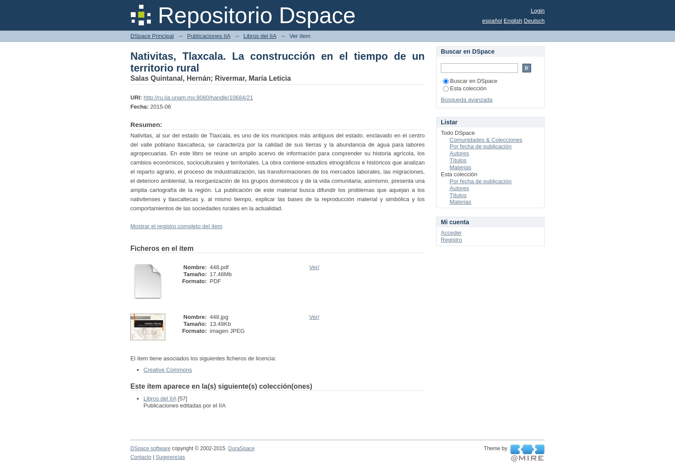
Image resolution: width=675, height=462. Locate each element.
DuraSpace (241, 448)
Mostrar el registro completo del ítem (176, 226)
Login (538, 10)
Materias (460, 167)
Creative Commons (167, 369)
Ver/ (314, 267)
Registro (451, 239)
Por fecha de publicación (480, 146)
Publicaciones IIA (208, 36)
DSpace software (150, 448)
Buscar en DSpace (470, 81)
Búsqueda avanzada (467, 99)
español (492, 20)
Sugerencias (170, 457)
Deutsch (534, 20)
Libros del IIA (259, 36)
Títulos (458, 160)
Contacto (140, 457)
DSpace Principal (152, 36)
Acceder (451, 232)
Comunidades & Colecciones (486, 140)
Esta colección (465, 88)
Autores (459, 153)
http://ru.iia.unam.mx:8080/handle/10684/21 (198, 97)
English (513, 20)
